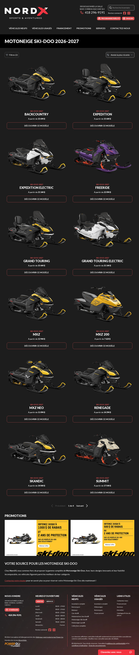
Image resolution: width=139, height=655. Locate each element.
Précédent (58, 505)
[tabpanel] (50, 615)
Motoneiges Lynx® (78, 623)
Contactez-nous (120, 28)
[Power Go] (34, 644)
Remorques (76, 607)
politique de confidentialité (116, 643)
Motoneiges (98, 607)
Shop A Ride (22, 640)
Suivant (82, 505)
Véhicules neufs (18, 28)
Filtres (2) (12, 54)
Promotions (83, 28)
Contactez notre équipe (15, 580)
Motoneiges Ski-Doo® (79, 620)
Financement (64, 28)
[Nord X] (26, 12)
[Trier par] (120, 55)
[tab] (39, 601)
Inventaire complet (78, 604)
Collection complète (79, 626)
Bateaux (74, 610)
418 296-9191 (92, 12)
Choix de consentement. (97, 645)
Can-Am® (75, 613)
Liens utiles (123, 596)
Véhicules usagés (42, 28)
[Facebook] (124, 13)
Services (100, 28)
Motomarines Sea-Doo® (80, 616)
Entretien (120, 610)
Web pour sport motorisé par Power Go (49, 637)
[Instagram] (128, 13)
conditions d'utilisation (80, 645)
